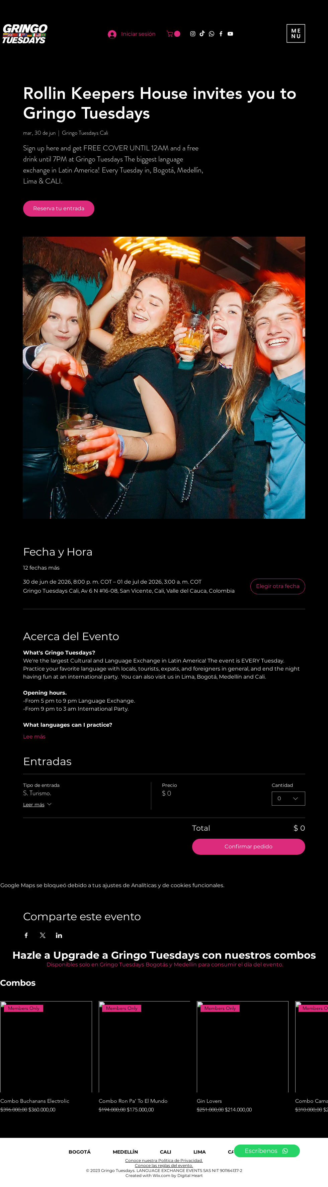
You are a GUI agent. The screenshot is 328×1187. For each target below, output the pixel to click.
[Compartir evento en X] (42, 935)
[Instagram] (192, 33)
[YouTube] (230, 33)
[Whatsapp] (211, 33)
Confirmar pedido (248, 846)
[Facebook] (221, 33)
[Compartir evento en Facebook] (26, 935)
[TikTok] (202, 33)
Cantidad (282, 785)
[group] (164, 1057)
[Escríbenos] (267, 1151)
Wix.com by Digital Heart (178, 1175)
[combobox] (288, 798)
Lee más (34, 736)
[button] (174, 34)
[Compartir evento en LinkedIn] (59, 935)
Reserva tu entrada (58, 208)
